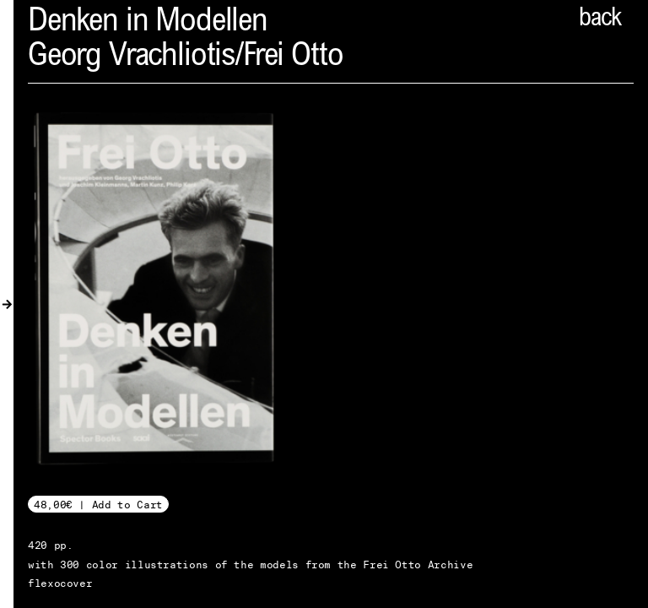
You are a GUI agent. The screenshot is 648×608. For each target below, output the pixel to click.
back (600, 19)
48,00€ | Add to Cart (98, 504)
